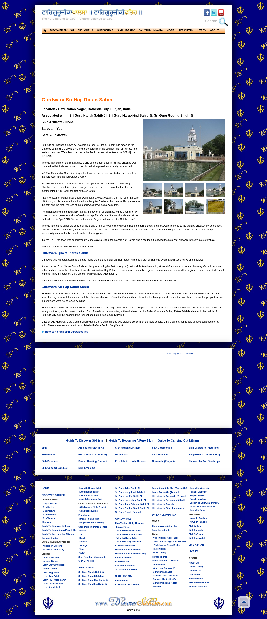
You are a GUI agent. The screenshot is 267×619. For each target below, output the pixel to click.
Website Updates (198, 586)
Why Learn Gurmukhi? (164, 568)
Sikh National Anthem (127, 447)
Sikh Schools (196, 530)
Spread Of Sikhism (125, 565)
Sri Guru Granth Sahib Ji (128, 512)
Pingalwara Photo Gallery (91, 522)
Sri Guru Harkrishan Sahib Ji (130, 500)
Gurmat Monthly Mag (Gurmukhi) (169, 488)
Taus (81, 549)
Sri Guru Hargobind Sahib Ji (130, 492)
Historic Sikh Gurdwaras (128, 549)
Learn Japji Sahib (51, 572)
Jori (81, 534)
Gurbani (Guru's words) (127, 584)
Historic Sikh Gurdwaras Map (130, 553)
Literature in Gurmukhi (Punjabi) (169, 496)
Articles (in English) (52, 546)
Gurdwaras (121, 454)
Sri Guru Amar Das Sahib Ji (93, 580)
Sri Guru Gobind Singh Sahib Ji (132, 508)
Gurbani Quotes (50, 538)
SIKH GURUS (85, 30)
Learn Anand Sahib (52, 587)
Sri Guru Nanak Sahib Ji (91, 572)
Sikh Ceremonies (162, 447)
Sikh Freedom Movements (92, 557)
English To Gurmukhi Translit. (204, 503)
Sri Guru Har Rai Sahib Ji (128, 496)
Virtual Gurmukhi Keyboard (203, 506)
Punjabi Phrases (198, 495)
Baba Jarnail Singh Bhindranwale (169, 541)
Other (82, 553)
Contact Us (195, 570)
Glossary (46, 522)
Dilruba (82, 531)
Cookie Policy (196, 566)
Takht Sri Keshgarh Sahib (128, 542)
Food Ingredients (161, 530)
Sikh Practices (50, 461)
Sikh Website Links (199, 582)
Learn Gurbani (49, 568)
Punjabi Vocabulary (199, 499)
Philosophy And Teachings (204, 461)
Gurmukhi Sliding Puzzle (165, 583)
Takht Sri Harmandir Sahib (129, 534)
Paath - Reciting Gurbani (92, 461)
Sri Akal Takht (123, 527)
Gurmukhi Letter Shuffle (164, 579)
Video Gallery (159, 552)
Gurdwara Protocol (125, 545)
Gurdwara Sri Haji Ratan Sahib (65, 287)
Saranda (83, 542)
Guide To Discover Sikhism (84, 440)
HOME (45, 488)
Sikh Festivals (160, 454)
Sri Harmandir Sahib (126, 569)
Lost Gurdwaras (123, 557)
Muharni (157, 587)
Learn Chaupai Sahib (53, 583)
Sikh (44, 447)
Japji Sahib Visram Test (90, 499)
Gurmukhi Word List (199, 488)
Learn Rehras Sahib (89, 492)
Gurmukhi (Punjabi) (163, 461)
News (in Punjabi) (198, 522)
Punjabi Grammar (198, 492)
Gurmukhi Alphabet (162, 572)
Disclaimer (194, 574)
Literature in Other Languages (168, 508)
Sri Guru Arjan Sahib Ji (127, 488)
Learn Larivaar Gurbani (54, 565)
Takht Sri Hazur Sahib (126, 538)
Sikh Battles (48, 507)
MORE (170, 30)
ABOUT (214, 30)
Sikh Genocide (86, 561)
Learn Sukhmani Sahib (90, 488)
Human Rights (159, 557)
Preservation (122, 561)
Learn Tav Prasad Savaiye (55, 580)
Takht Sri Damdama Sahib (128, 531)
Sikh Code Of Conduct (54, 468)
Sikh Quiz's (195, 526)
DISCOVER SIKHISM (62, 30)
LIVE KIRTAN (185, 30)
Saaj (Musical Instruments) (204, 454)
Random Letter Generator (165, 576)
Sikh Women (49, 518)
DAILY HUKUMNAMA (150, 30)
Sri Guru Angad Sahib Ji (91, 576)
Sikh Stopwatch (197, 538)
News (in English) (198, 518)
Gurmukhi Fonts (197, 510)
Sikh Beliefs (48, 454)
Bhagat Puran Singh (89, 519)
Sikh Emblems (86, 468)
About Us (194, 562)
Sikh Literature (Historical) (204, 447)
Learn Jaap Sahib (51, 576)
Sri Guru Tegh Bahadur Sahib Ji (132, 504)
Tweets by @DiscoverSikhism (180, 354)
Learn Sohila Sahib (88, 495)
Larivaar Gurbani (51, 557)
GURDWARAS (105, 30)
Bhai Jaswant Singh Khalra (166, 545)
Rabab (82, 538)
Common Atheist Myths (164, 526)
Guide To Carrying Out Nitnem (178, 440)
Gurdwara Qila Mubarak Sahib (65, 253)
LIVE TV (201, 30)
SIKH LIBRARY (126, 30)
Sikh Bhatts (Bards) (88, 511)
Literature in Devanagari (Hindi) (168, 500)
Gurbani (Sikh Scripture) (92, 454)
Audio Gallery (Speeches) (165, 538)
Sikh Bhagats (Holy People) (92, 507)
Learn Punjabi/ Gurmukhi (165, 560)
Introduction (121, 580)
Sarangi (83, 545)
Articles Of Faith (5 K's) (91, 447)
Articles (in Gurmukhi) (53, 549)
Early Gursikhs (50, 504)
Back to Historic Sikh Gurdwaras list (65, 331)
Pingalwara (84, 515)
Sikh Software (196, 534)
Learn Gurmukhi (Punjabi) (165, 492)
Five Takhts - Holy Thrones (130, 461)
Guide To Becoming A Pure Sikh (131, 440)
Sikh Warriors (49, 515)
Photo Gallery (159, 549)
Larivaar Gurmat (50, 561)
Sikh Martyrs (49, 511)
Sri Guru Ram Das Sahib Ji (92, 584)
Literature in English (163, 504)
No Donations (196, 578)
